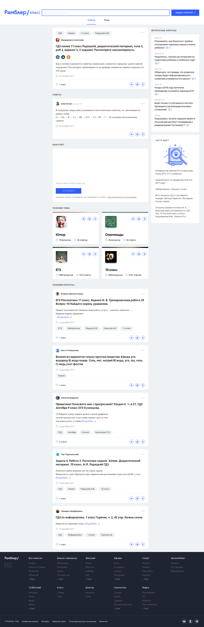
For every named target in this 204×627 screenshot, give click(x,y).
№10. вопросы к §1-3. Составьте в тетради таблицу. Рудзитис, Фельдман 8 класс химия (174, 198)
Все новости (35, 558)
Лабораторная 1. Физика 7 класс (171, 189)
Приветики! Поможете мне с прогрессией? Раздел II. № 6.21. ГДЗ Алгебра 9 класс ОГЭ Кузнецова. (99, 406)
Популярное (148, 593)
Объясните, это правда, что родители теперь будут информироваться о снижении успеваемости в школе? (174, 75)
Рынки (60, 571)
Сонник (117, 593)
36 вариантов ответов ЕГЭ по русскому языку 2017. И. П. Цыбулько (174, 172)
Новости (175, 563)
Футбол (146, 563)
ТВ (143, 597)
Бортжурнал (177, 571)
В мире (32, 563)
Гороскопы (120, 588)
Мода (88, 563)
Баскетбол (147, 571)
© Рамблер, (9, 621)
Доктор (90, 588)
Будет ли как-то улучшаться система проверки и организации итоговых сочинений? (174, 106)
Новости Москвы (37, 567)
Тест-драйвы (177, 567)
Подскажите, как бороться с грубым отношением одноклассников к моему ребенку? (175, 44)
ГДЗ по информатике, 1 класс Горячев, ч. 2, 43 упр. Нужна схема (99, 517)
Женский (90, 558)
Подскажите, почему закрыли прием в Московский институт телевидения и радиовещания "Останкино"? (175, 122)
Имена (117, 597)
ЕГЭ (58, 270)
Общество (34, 575)
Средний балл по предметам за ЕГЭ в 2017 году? (173, 181)
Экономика (62, 563)
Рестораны (119, 575)
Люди (32, 597)
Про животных (149, 605)
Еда (87, 575)
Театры (117, 571)
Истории (33, 593)
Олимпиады (114, 235)
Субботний (35, 588)
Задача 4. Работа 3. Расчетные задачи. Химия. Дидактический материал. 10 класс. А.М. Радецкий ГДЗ (98, 463)
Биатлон (146, 575)
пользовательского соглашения (121, 197)
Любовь (90, 571)
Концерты (119, 567)
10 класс (111, 270)
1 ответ (61, 84)
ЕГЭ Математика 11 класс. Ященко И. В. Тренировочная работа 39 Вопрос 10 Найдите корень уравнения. (100, 302)
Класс (60, 588)
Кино (116, 563)
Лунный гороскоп (123, 605)
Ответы (60, 593)
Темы (59, 597)
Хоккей (145, 567)
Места (32, 605)
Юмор (61, 235)
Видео (145, 588)
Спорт (145, 558)
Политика (33, 571)
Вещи (31, 601)
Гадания (118, 601)
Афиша (118, 558)
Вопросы (90, 593)
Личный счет (63, 575)
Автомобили (178, 558)
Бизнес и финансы (67, 558)
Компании (62, 567)
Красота (90, 567)
